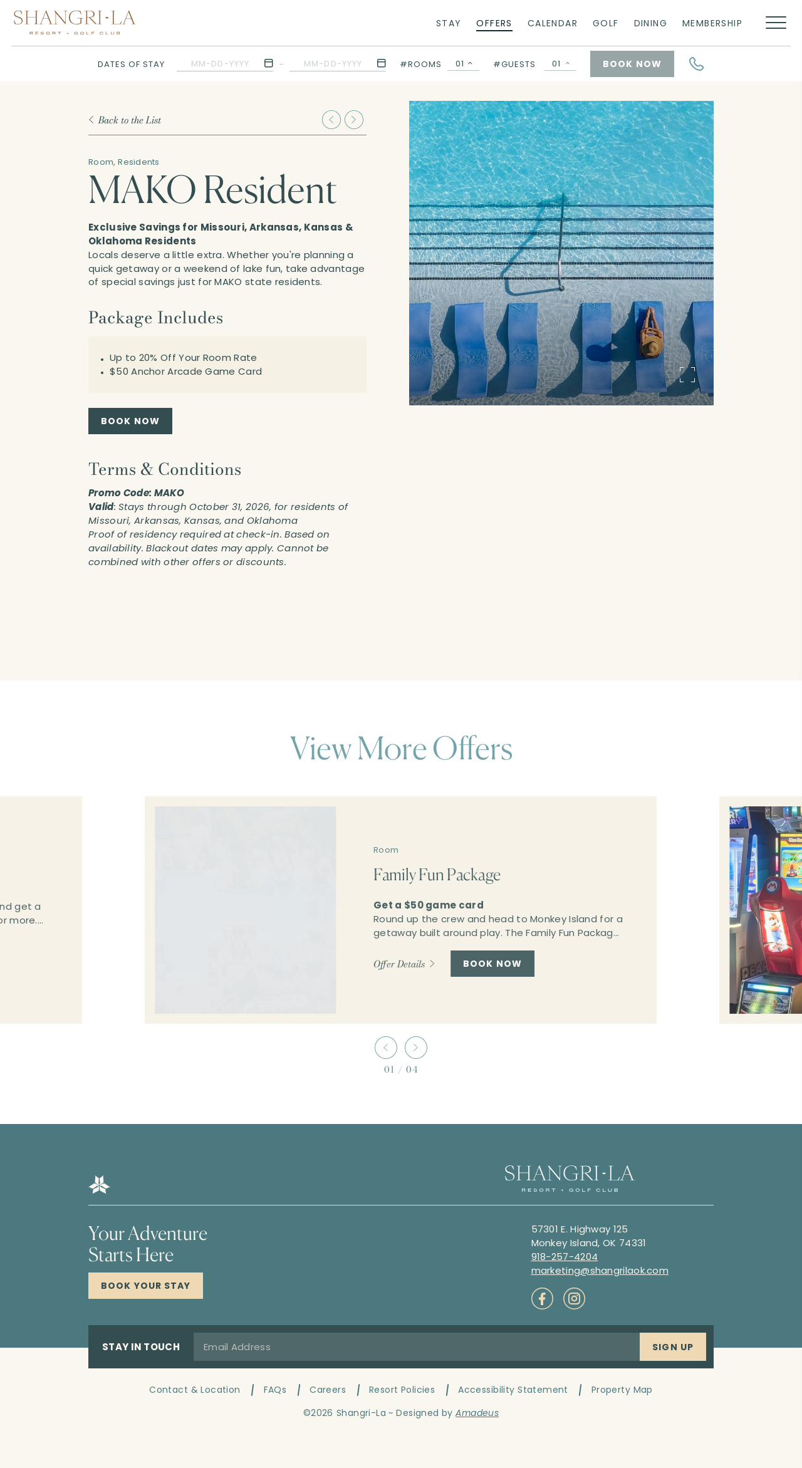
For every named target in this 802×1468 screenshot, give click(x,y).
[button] (225, 63)
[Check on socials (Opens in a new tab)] (542, 1298)
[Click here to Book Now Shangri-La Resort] (145, 1286)
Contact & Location (195, 1389)
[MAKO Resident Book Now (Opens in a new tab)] (130, 421)
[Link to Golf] (606, 22)
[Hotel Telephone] (696, 64)
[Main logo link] (75, 22)
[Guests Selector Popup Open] (560, 64)
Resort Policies (402, 1389)
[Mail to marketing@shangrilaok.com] (600, 1270)
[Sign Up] (673, 1347)
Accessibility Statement (513, 1389)
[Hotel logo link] (99, 1190)
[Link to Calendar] (553, 22)
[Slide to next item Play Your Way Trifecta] (354, 119)
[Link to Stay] (449, 22)
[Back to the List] (124, 120)
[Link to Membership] (712, 22)
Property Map (622, 1389)
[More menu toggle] (776, 22)
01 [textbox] (460, 64)
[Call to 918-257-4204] (564, 1256)
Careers (328, 1389)
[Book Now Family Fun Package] (492, 963)
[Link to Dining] (650, 22)
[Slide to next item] (416, 1047)
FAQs (275, 1389)
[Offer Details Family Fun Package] (404, 963)
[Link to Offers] (494, 22)
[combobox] (463, 64)
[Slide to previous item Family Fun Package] (331, 119)
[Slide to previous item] (386, 1047)
